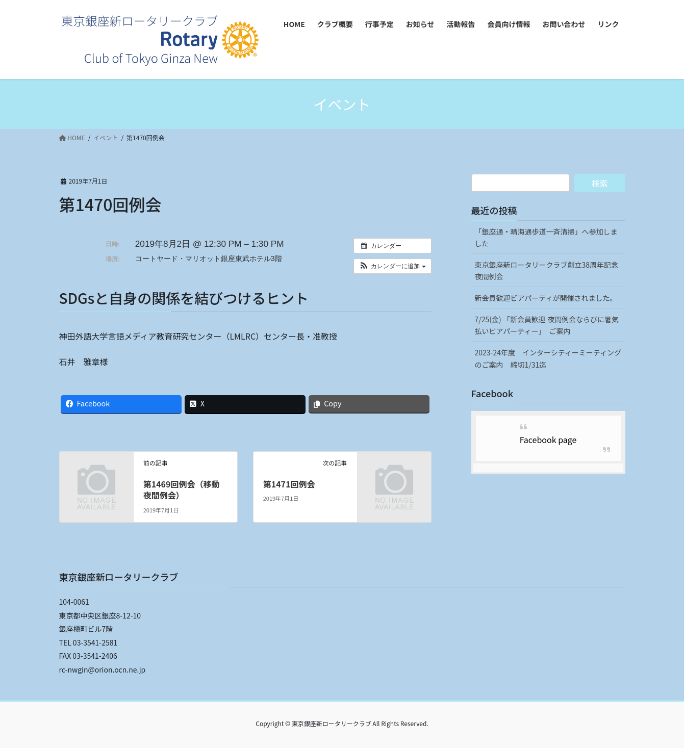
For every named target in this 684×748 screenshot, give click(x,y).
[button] (392, 266)
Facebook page (548, 439)
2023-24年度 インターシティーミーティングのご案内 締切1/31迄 (548, 358)
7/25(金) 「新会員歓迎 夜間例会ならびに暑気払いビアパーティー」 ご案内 (547, 325)
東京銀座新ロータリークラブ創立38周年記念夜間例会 (547, 270)
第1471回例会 (289, 484)
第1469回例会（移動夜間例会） (181, 489)
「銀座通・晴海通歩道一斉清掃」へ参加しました (546, 237)
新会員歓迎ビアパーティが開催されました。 (546, 298)
